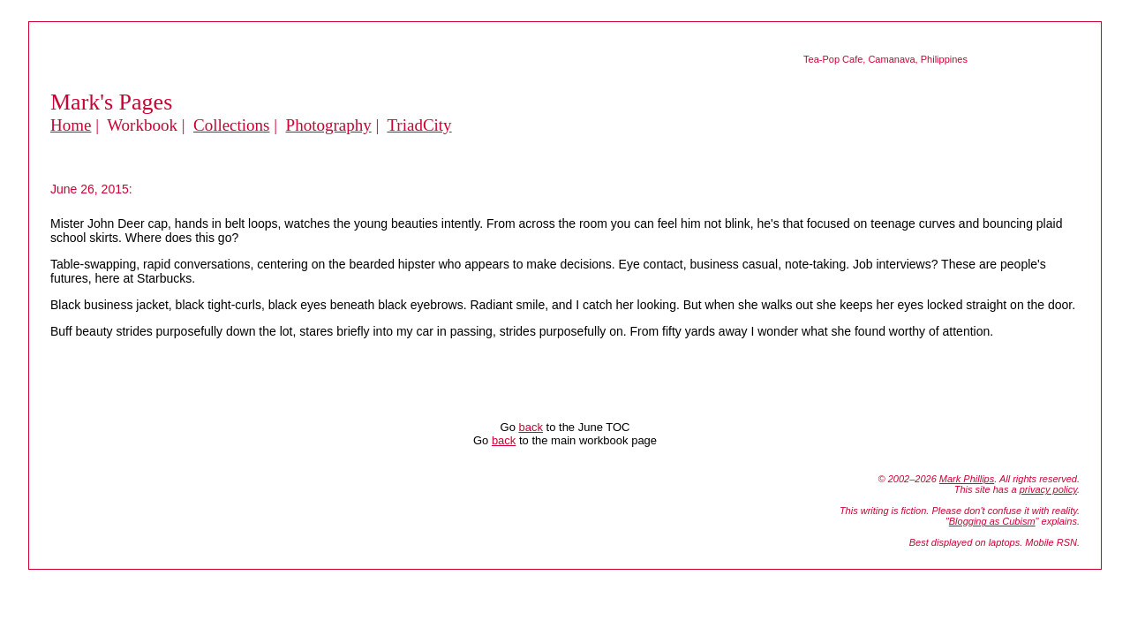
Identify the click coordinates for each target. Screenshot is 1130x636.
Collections (231, 125)
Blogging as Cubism (992, 521)
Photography (329, 125)
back (530, 427)
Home (70, 125)
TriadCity (419, 125)
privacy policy (1048, 489)
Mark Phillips (966, 478)
